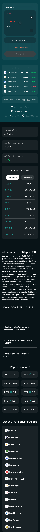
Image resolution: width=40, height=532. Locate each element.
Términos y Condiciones (20, 47)
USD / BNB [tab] (27, 177)
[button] (20, 328)
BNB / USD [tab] (12, 177)
